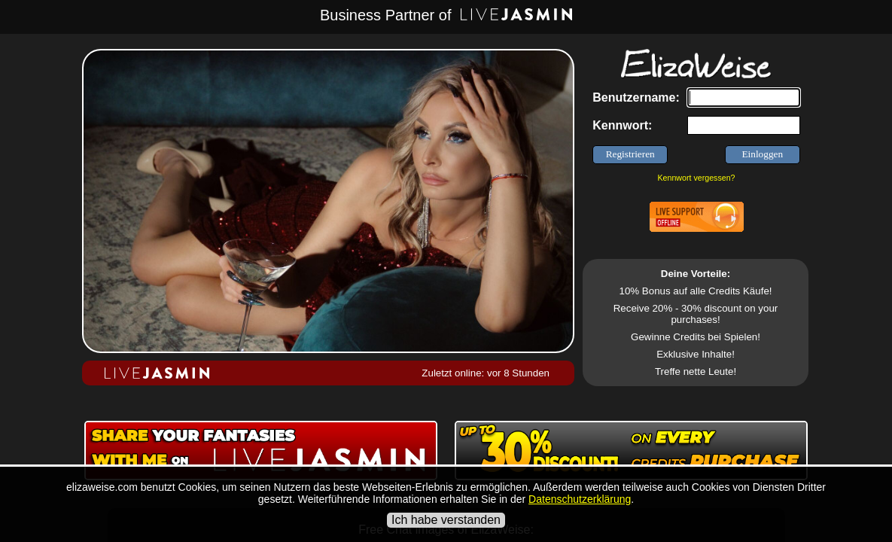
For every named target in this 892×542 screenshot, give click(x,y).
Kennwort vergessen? (696, 177)
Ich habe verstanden (446, 519)
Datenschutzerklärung (579, 499)
